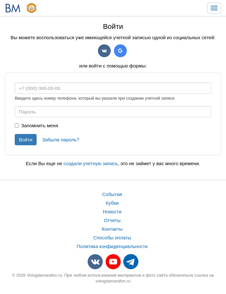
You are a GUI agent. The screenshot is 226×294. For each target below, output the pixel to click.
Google (120, 50)
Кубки (112, 203)
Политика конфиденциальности (112, 246)
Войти (25, 139)
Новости (112, 211)
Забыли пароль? (60, 139)
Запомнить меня (36, 125)
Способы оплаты (112, 237)
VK (104, 50)
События (112, 194)
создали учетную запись (91, 163)
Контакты (112, 229)
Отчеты (112, 220)
